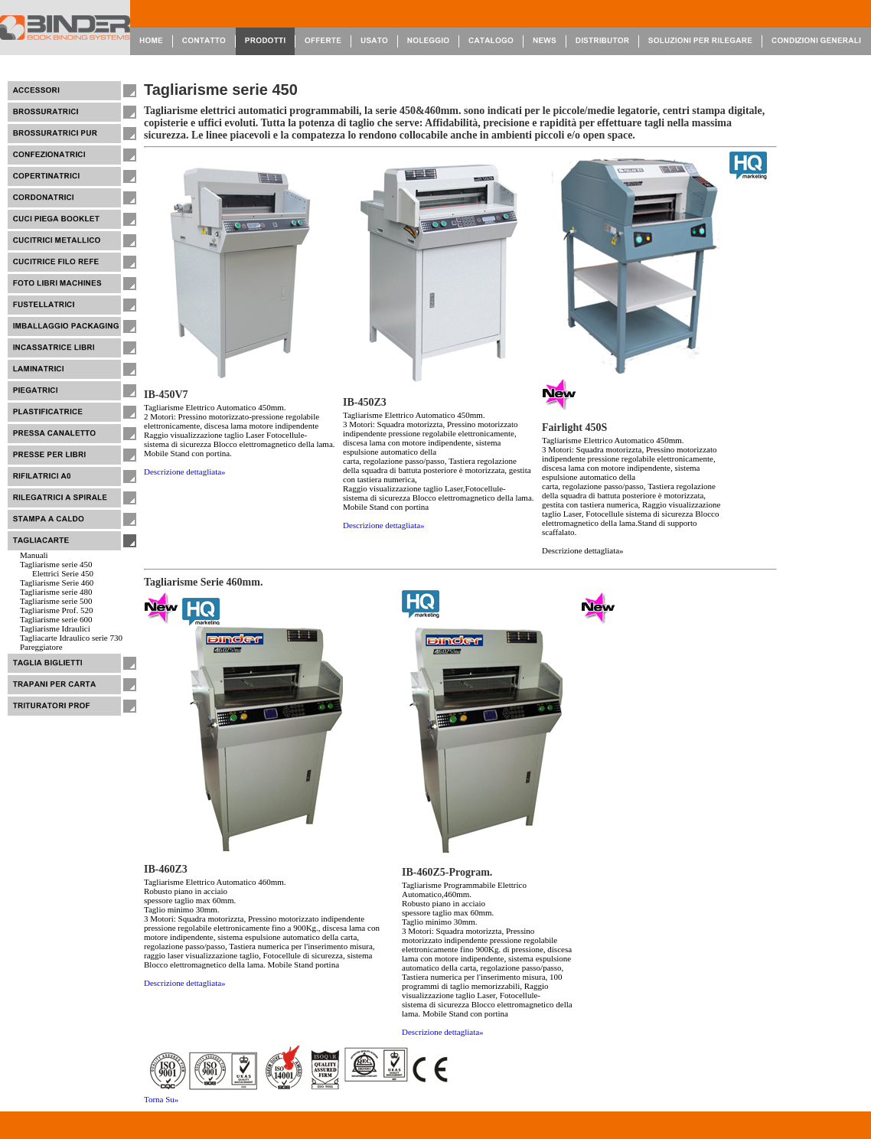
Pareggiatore (41, 646)
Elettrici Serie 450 (62, 573)
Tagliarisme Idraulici (55, 628)
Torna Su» (161, 1099)
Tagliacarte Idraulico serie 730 (71, 637)
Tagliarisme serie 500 (56, 600)
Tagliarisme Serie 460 (56, 582)
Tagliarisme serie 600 (56, 619)
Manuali (34, 555)
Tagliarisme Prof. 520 (56, 610)
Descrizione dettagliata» (185, 471)
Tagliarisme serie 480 (56, 591)
